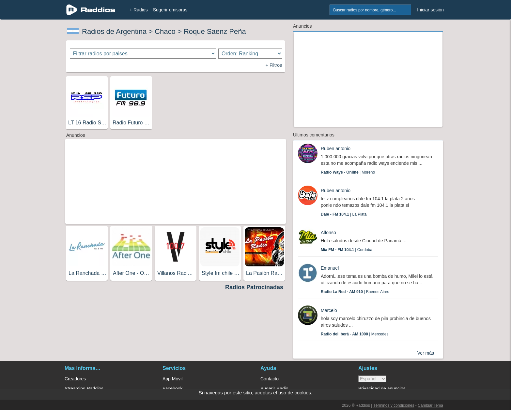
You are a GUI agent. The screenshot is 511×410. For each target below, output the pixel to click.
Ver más (425, 353)
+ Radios (139, 9)
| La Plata (344, 214)
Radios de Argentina (114, 31)
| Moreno (348, 172)
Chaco (165, 31)
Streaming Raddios (84, 388)
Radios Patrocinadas (254, 287)
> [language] (372, 378)
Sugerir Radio (274, 388)
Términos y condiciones (393, 405)
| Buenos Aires (355, 292)
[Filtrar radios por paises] (143, 54)
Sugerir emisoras (170, 9)
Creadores (75, 378)
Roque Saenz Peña (215, 31)
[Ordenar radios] (250, 54)
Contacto (269, 378)
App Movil (172, 378)
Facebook (172, 388)
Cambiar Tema (430, 405)
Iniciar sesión (430, 9)
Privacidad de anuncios (382, 388)
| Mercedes (354, 334)
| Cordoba (346, 249)
